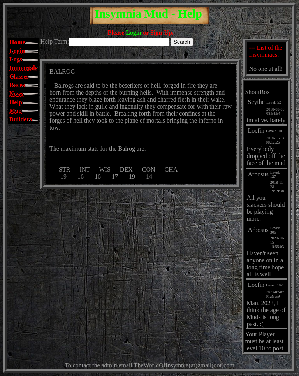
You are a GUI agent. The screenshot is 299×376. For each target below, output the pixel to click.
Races (17, 85)
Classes (19, 76)
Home (17, 42)
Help (15, 102)
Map (15, 110)
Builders (20, 119)
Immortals (23, 68)
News (16, 93)
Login (133, 32)
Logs (15, 59)
